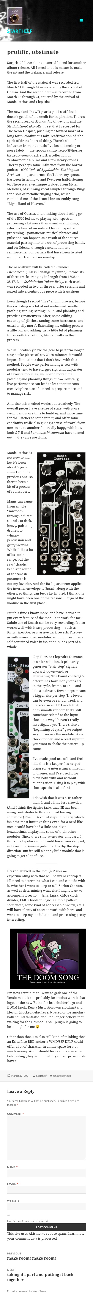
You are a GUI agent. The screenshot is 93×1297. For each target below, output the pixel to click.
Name (12, 1167)
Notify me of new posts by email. (28, 1221)
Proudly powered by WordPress (26, 1291)
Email (12, 1184)
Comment (15, 1114)
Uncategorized (62, 1076)
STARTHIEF (19, 31)
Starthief (41, 1076)
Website (13, 1200)
